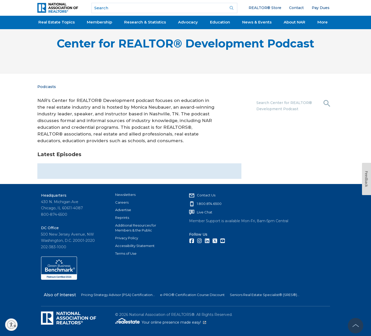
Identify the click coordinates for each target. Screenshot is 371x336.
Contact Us (206, 195)
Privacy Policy (126, 238)
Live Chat (204, 212)
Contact (296, 7)
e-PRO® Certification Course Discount (192, 295)
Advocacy (188, 22)
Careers (122, 202)
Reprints (122, 217)
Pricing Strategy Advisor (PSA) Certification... (118, 295)
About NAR (294, 22)
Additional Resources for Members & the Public (135, 228)
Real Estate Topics (56, 22)
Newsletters (125, 195)
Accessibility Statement (135, 246)
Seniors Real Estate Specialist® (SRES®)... (264, 295)
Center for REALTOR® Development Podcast (185, 43)
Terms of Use (126, 253)
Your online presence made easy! (174, 322)
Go (231, 8)
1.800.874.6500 (209, 204)
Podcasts (46, 86)
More (322, 22)
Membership (99, 22)
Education (220, 22)
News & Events (257, 22)
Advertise (123, 210)
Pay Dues (321, 7)
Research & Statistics (145, 22)
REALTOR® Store (265, 7)
